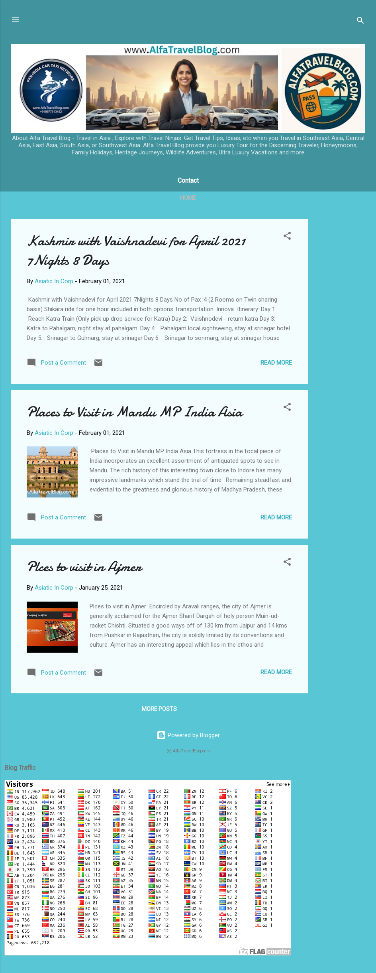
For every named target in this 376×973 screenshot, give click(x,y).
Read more (276, 362)
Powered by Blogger (188, 735)
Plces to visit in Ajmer (84, 566)
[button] (287, 237)
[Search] (360, 22)
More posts (159, 709)
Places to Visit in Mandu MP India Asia (134, 412)
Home (188, 197)
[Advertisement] (339, 338)
